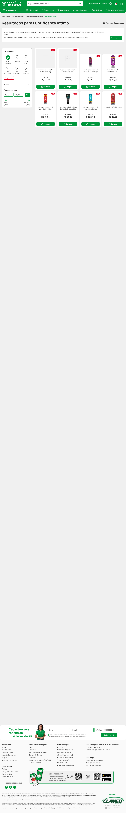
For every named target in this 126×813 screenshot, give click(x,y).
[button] (17, 72)
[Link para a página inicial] (6, 4)
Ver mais (114, 25)
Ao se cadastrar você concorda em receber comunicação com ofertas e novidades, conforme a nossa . (67, 735)
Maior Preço (8, 60)
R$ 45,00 (27, 90)
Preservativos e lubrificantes (34, 4)
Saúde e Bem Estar (17, 4)
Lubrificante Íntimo (50, 4)
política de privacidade (79, 736)
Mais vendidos (8, 49)
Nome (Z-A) (26, 60)
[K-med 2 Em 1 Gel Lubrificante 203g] (102, 120)
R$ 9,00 (6, 90)
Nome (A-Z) (17, 60)
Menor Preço (26, 49)
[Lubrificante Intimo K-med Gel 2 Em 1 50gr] (57, 120)
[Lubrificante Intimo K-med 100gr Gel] (102, 63)
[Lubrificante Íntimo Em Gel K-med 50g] (57, 63)
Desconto (17, 49)
